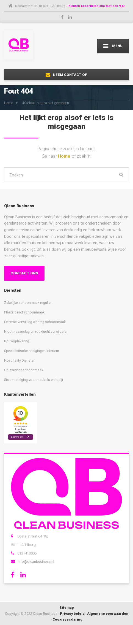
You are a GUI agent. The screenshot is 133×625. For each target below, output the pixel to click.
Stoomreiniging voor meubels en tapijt (33, 380)
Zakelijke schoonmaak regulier (28, 303)
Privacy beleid (72, 614)
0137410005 (27, 553)
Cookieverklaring (67, 619)
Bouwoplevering (16, 341)
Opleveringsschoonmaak (23, 370)
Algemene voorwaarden (107, 614)
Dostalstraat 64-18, (32, 536)
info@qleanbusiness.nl (36, 562)
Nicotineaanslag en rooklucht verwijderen (36, 331)
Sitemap (66, 607)
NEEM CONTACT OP (66, 75)
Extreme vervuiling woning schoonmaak (35, 322)
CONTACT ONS (24, 273)
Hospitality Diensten (19, 360)
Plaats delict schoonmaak (24, 312)
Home (8, 103)
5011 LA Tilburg (23, 545)
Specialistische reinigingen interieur (31, 351)
